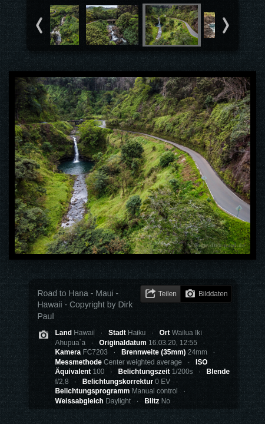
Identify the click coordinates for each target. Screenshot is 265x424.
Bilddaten (213, 294)
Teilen (167, 294)
